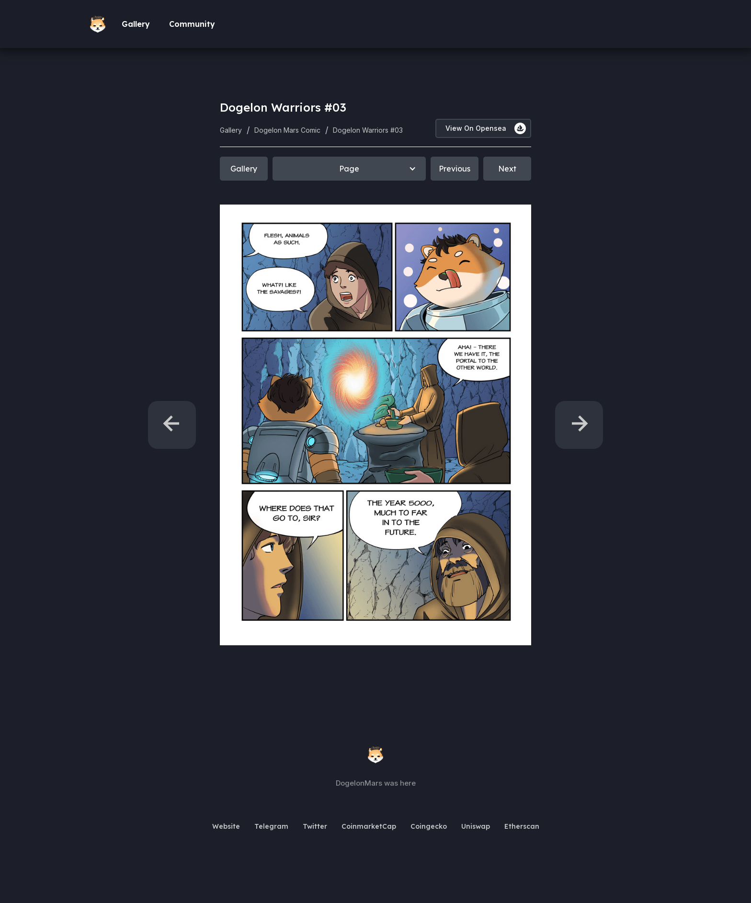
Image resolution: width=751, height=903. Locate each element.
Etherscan (521, 826)
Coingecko (428, 826)
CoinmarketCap (368, 826)
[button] (349, 169)
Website (226, 826)
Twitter (315, 826)
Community (192, 24)
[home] (100, 24)
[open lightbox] (375, 425)
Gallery (136, 24)
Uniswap (475, 826)
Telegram (271, 826)
